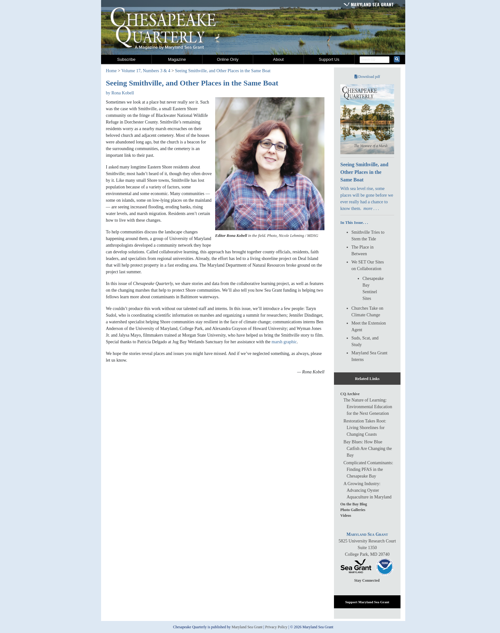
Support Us (329, 59)
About (278, 59)
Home (111, 70)
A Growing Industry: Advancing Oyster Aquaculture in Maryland (367, 490)
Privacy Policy (276, 627)
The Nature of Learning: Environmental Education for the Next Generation (367, 407)
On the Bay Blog (353, 504)
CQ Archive (350, 394)
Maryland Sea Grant (372, 4)
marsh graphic (284, 341)
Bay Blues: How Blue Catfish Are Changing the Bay (367, 449)
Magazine (177, 59)
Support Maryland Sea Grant (367, 602)
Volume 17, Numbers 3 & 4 (145, 70)
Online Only (228, 59)
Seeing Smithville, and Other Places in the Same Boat (222, 70)
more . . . (371, 208)
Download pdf (367, 76)
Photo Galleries (352, 510)
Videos (345, 515)
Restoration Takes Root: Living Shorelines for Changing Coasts (364, 428)
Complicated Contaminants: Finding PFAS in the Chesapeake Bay (368, 469)
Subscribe (126, 59)
